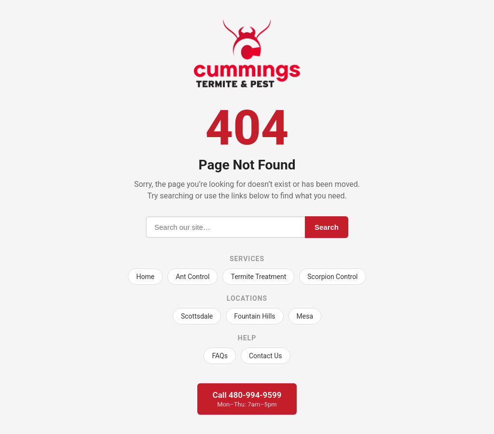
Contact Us (265, 356)
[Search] (225, 227)
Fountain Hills (254, 316)
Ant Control (192, 276)
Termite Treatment (258, 276)
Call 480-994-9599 (247, 399)
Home (145, 276)
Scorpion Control (332, 276)
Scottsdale (197, 316)
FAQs (220, 356)
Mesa (305, 316)
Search (327, 227)
